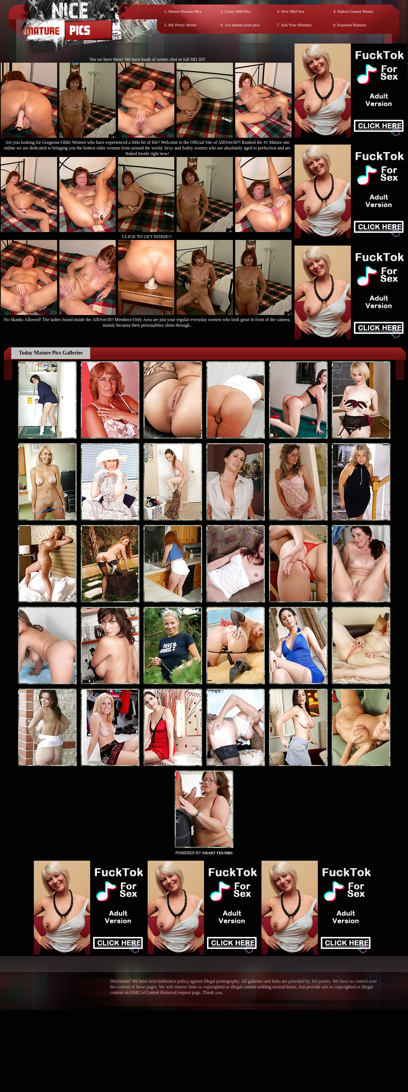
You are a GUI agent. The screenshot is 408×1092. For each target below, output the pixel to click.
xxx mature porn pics (242, 25)
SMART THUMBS (217, 853)
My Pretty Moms (182, 25)
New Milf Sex (292, 11)
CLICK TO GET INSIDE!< (147, 236)
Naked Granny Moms (355, 11)
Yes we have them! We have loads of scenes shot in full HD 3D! (147, 59)
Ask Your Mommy (296, 25)
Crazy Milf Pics (238, 11)
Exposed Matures (351, 25)
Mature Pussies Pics (184, 11)
